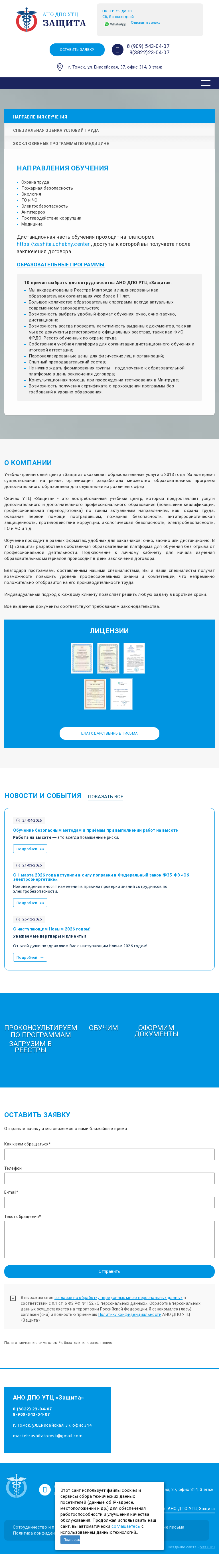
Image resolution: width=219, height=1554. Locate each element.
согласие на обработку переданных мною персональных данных (118, 1297)
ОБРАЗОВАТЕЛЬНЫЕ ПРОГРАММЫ (61, 265)
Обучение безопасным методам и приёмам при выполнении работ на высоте (95, 830)
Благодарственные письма (109, 733)
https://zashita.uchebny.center (53, 244)
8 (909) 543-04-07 (148, 46)
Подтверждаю (72, 1540)
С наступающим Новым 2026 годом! (51, 929)
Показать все (105, 796)
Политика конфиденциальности (46, 1533)
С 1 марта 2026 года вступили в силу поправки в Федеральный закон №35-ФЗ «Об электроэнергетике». (101, 877)
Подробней (27, 849)
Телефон (13, 1168)
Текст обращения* (22, 1216)
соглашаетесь (125, 1526)
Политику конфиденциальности (129, 1314)
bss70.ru (207, 1547)
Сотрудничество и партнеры (42, 1527)
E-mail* (11, 1192)
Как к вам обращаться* (27, 1144)
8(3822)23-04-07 (149, 52)
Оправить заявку (145, 22)
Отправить (109, 1271)
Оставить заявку (77, 49)
